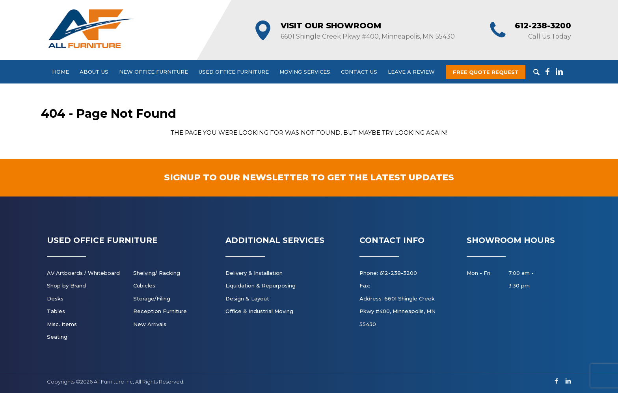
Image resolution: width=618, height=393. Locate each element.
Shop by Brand (66, 285)
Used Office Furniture (234, 72)
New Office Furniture (153, 72)
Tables (56, 311)
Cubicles (144, 285)
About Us (94, 72)
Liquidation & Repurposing (260, 285)
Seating (57, 337)
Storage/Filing (151, 298)
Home (60, 72)
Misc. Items (62, 324)
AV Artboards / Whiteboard (83, 273)
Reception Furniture (160, 311)
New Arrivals (149, 324)
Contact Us (359, 72)
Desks (55, 298)
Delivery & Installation (254, 273)
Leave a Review (411, 72)
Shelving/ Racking (156, 273)
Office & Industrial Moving (259, 311)
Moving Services (304, 72)
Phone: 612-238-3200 (388, 273)
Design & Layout (247, 298)
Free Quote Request (486, 72)
